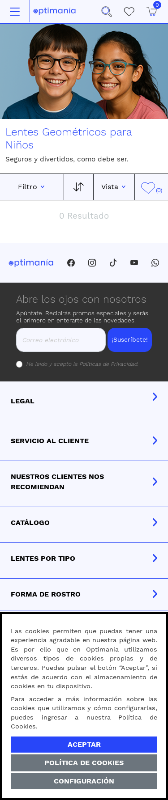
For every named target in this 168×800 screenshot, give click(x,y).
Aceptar (84, 744)
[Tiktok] (113, 263)
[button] (106, 11)
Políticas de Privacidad (108, 364)
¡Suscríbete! (130, 339)
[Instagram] (92, 263)
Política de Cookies (84, 762)
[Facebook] (71, 263)
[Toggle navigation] (14, 12)
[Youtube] (134, 263)
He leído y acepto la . (82, 364)
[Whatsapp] (155, 263)
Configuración (84, 781)
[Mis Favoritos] (129, 11)
